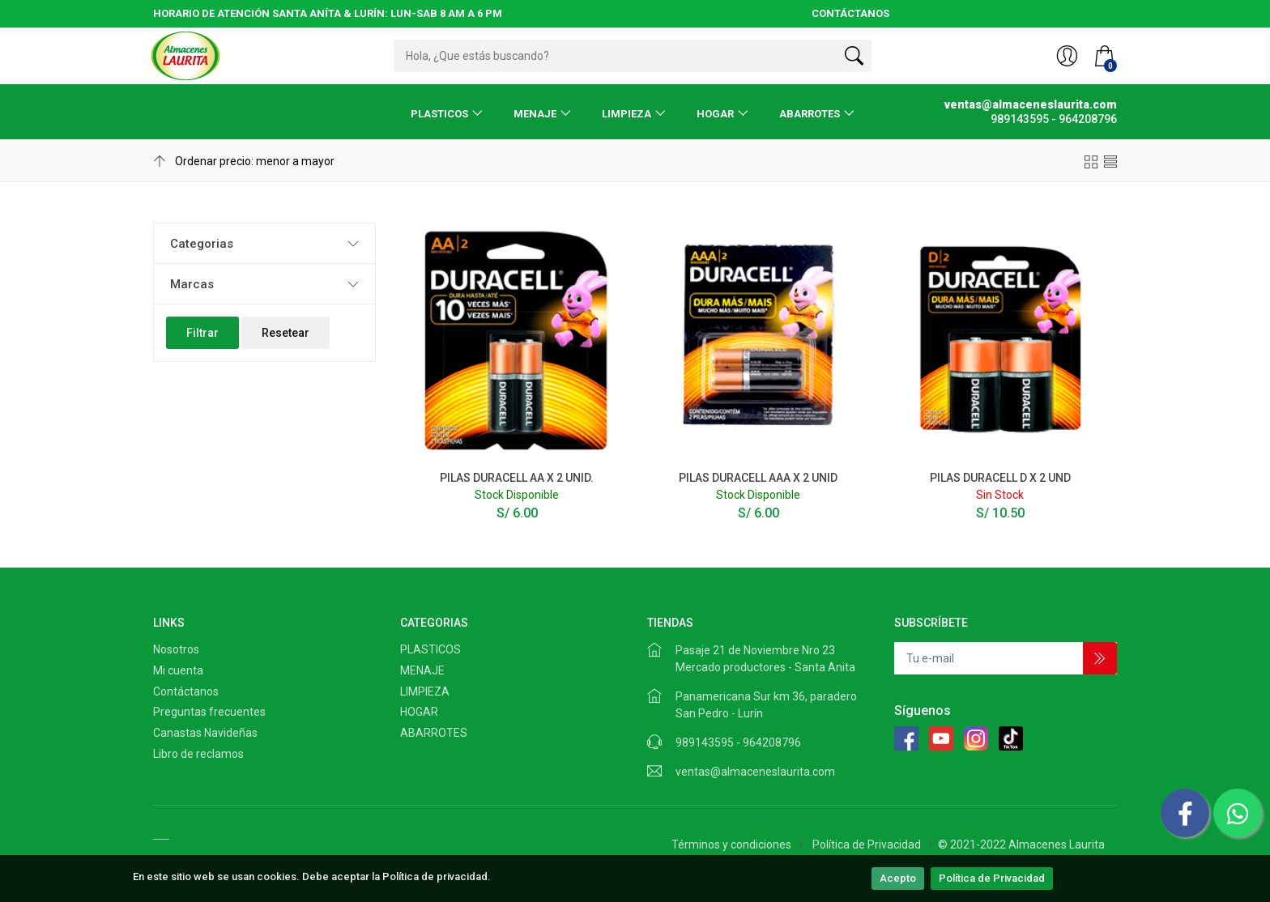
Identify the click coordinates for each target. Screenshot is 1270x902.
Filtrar (202, 332)
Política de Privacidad (992, 878)
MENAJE (535, 114)
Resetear (285, 332)
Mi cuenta (178, 670)
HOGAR (715, 114)
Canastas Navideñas (205, 732)
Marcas (192, 284)
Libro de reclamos (198, 753)
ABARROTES (809, 114)
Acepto (898, 878)
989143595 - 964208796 (738, 742)
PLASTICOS (439, 114)
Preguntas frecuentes (209, 711)
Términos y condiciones (731, 844)
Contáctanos (186, 691)
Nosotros (176, 649)
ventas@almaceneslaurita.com (755, 771)
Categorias (201, 243)
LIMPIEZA (626, 114)
